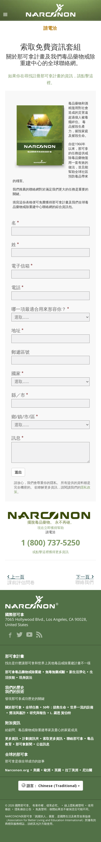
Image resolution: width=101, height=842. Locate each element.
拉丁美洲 (71, 770)
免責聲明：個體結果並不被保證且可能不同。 (63, 809)
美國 (36, 770)
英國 (57, 770)
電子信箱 (20, 266)
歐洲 (47, 770)
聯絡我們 (84, 579)
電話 (16, 287)
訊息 (16, 438)
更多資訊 (11, 738)
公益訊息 (42, 744)
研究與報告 (38, 713)
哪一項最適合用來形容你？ (38, 309)
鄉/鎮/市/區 (23, 416)
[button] (50, 788)
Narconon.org (17, 770)
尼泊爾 (87, 770)
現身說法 (25, 677)
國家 (16, 373)
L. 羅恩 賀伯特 (60, 713)
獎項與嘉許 (17, 713)
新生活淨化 (77, 672)
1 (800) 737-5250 (50, 542)
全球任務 (32, 707)
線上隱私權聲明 (74, 805)
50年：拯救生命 (54, 707)
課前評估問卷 (21, 579)
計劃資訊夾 (30, 738)
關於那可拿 (13, 707)
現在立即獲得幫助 (50, 527)
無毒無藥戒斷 (55, 672)
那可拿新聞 (24, 744)
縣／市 (18, 395)
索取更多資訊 (53, 738)
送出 (18, 472)
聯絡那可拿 (75, 738)
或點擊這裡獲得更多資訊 (50, 552)
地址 (16, 330)
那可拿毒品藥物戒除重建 (23, 672)
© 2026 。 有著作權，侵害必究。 (32, 805)
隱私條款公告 (23, 809)
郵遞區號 (20, 352)
